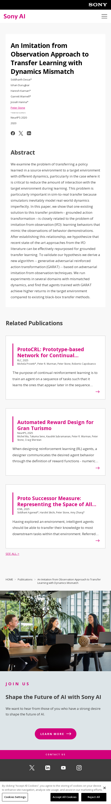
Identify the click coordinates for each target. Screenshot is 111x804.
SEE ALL (11, 554)
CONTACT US (56, 754)
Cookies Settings (15, 797)
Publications (25, 579)
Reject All (94, 797)
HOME (9, 579)
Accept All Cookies (64, 797)
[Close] (104, 788)
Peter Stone (18, 107)
